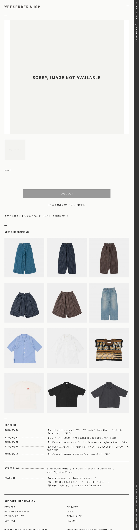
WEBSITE (11, 513)
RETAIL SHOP (74, 479)
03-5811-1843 (108, 508)
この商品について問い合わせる (67, 168)
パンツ (37, 179)
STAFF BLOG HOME (57, 431)
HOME (7, 133)
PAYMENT (9, 470)
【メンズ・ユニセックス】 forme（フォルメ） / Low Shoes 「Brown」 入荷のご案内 (88, 411)
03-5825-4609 (45, 508)
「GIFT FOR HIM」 (57, 441)
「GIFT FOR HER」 (82, 441)
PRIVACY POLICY (14, 479)
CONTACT (9, 484)
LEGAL (70, 474)
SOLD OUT (67, 157)
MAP (35, 499)
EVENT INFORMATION (100, 431)
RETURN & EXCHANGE (17, 474)
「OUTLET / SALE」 (96, 444)
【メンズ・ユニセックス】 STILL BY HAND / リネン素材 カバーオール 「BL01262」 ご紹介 (84, 395)
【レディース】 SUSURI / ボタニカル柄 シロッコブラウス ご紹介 (81, 400)
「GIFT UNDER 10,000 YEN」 (63, 444)
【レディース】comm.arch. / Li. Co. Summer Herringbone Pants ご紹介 (87, 405)
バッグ (47, 179)
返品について (62, 179)
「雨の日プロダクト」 (58, 448)
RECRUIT (72, 484)
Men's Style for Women (60, 435)
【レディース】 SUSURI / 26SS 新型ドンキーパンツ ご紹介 (79, 417)
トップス (26, 179)
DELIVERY (72, 470)
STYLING (78, 431)
